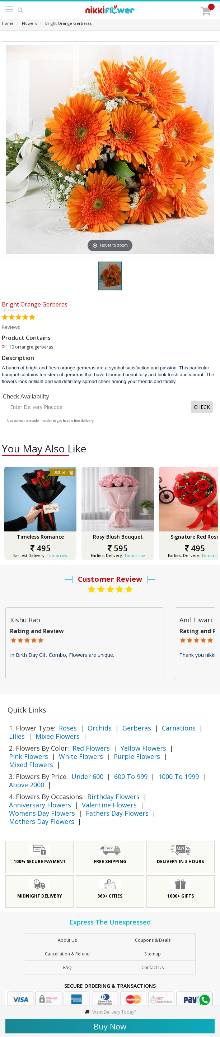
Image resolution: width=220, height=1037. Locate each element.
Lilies (17, 736)
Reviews (11, 327)
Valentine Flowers (109, 805)
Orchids (100, 728)
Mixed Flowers (58, 736)
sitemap (152, 954)
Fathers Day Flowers (117, 813)
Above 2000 (26, 784)
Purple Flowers (137, 756)
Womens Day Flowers (42, 813)
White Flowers (81, 756)
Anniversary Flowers (40, 805)
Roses (68, 728)
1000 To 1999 (178, 776)
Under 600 (87, 776)
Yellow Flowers (143, 748)
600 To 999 (131, 776)
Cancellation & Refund (67, 954)
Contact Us (152, 967)
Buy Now (110, 1026)
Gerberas (136, 728)
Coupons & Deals (152, 940)
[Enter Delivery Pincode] (97, 407)
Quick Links (27, 710)
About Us (67, 940)
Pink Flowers (28, 756)
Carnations (179, 728)
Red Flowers (91, 748)
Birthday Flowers (113, 796)
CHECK (202, 407)
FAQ (67, 967)
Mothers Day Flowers (41, 821)
